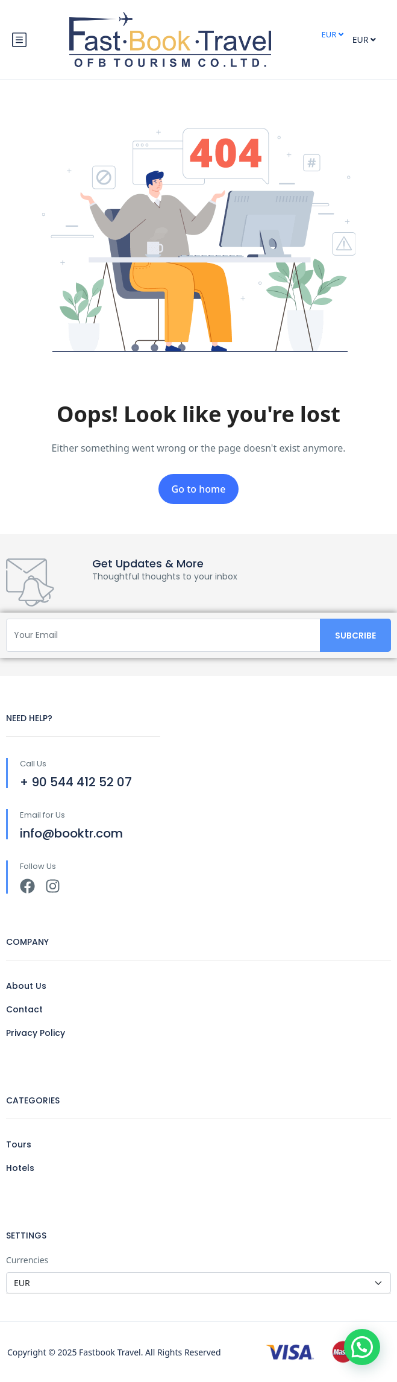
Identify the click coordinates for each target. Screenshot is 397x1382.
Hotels (20, 1168)
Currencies (27, 1260)
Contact (24, 1009)
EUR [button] (332, 34)
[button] (362, 1347)
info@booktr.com (71, 833)
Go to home (199, 489)
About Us (26, 986)
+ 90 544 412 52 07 (76, 782)
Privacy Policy (35, 1033)
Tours (18, 1144)
